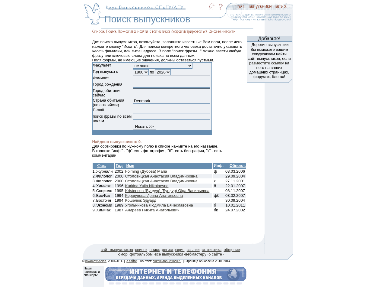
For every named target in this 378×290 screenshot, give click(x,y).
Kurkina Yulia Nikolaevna (147, 186)
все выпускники (169, 254)
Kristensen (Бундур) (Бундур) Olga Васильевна (167, 190)
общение (232, 249)
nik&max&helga (95, 261)
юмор (123, 254)
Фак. (101, 165)
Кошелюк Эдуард (140, 200)
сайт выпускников (117, 249)
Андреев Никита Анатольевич (152, 210)
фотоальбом (141, 254)
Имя (130, 165)
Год (119, 165)
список (141, 249)
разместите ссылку (266, 63)
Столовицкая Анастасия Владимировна (161, 176)
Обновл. (238, 165)
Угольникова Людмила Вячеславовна (159, 205)
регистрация (173, 249)
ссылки (193, 249)
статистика (211, 249)
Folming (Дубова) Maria (146, 171)
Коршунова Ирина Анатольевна (154, 195)
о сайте (215, 254)
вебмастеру (195, 254)
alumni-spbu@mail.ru (167, 261)
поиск (154, 249)
